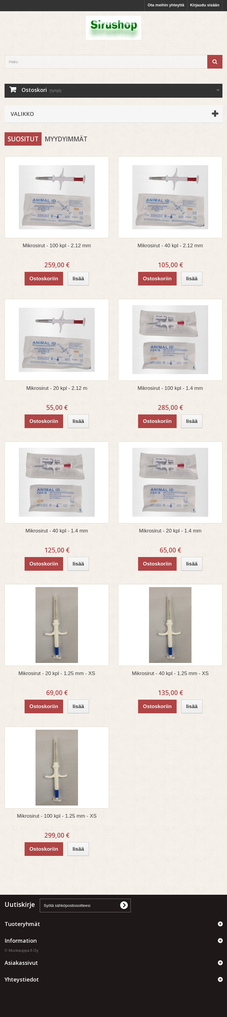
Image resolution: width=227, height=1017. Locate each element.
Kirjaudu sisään (204, 5)
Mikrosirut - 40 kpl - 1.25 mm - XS (170, 673)
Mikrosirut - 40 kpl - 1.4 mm (56, 531)
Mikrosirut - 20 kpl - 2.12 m (56, 388)
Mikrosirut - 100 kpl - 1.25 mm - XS (57, 816)
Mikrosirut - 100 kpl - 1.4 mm (170, 388)
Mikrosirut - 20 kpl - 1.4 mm (170, 531)
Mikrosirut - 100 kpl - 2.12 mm (57, 245)
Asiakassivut (21, 962)
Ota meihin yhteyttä (166, 5)
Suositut (23, 139)
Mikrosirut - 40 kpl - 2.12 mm (170, 245)
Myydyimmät (66, 139)
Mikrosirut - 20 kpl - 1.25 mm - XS (56, 673)
